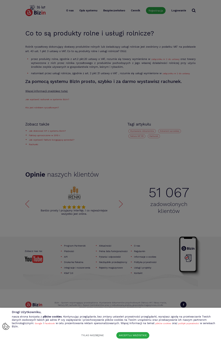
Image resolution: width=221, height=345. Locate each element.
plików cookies (167, 323)
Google (39, 323)
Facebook (52, 323)
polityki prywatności (196, 323)
